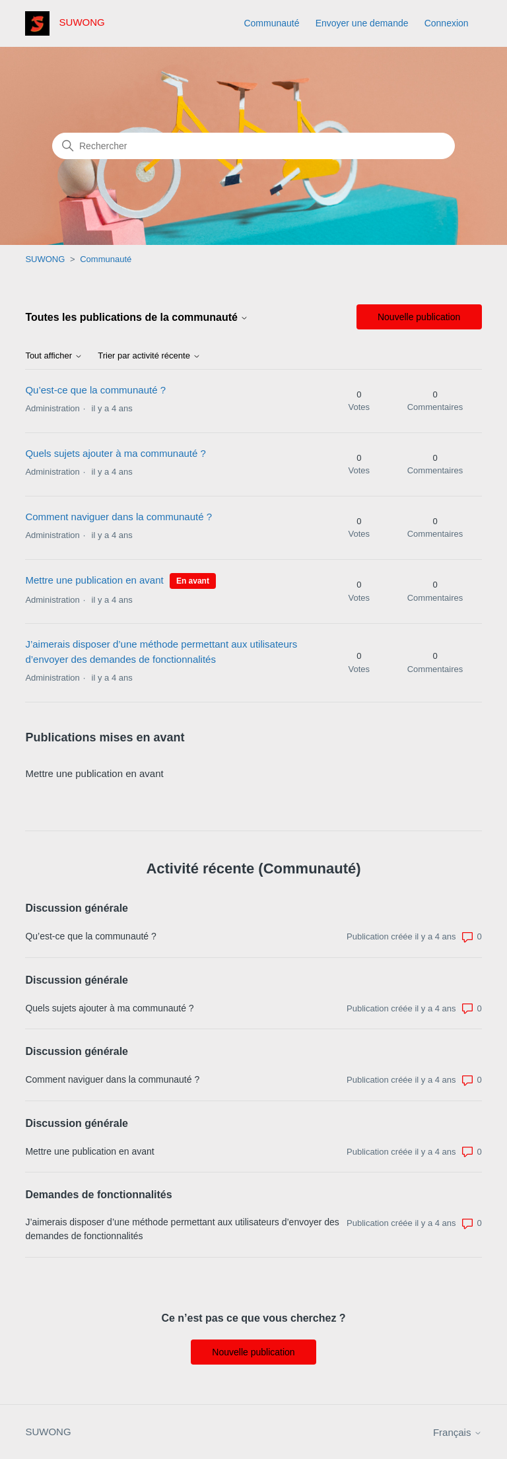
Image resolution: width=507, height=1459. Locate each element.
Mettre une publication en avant (94, 580)
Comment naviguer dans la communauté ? (118, 516)
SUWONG (45, 259)
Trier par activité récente (149, 355)
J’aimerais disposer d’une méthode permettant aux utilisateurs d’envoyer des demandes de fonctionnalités (182, 1229)
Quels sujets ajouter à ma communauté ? (115, 453)
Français (457, 1432)
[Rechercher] (253, 146)
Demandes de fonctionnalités (98, 1194)
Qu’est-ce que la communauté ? (95, 389)
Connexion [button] (446, 23)
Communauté (271, 23)
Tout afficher (53, 355)
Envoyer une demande (362, 23)
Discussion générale (76, 908)
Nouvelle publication (419, 317)
